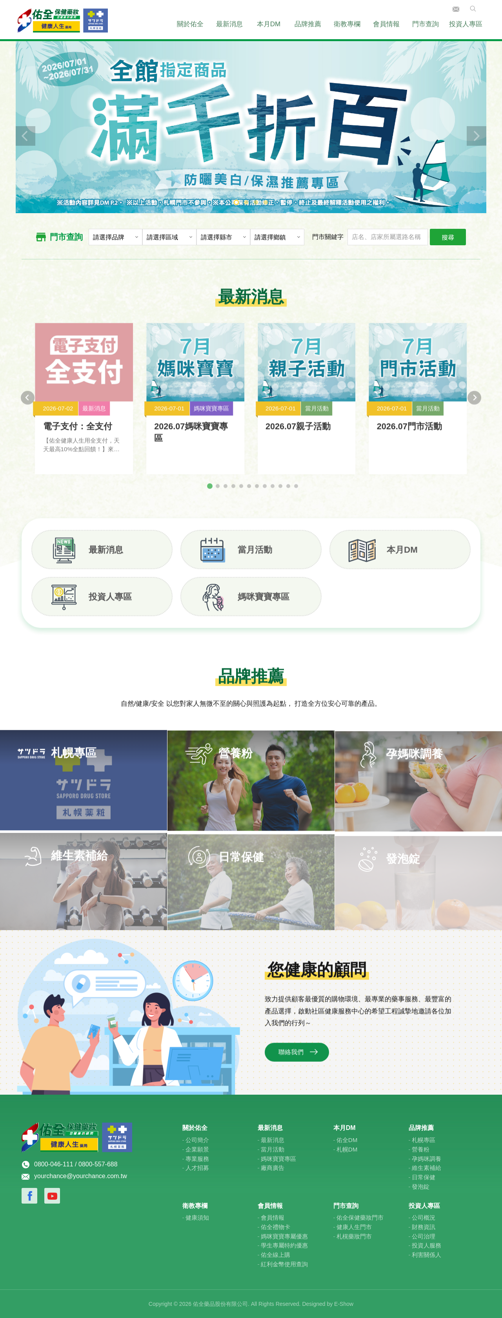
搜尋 (448, 237)
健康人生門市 (354, 1227)
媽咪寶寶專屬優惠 (284, 1236)
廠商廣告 (272, 1167)
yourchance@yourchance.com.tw (80, 1176)
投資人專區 (465, 24)
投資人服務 (426, 1245)
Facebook (29, 1196)
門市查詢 (425, 24)
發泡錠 (420, 1186)
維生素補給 (426, 1167)
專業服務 (197, 1158)
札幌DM (347, 1149)
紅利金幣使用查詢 (284, 1264)
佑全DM (347, 1140)
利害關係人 (426, 1254)
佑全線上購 (275, 1254)
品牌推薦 (308, 24)
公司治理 (423, 1236)
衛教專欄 (347, 24)
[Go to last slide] (28, 405)
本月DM (268, 24)
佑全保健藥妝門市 (360, 1217)
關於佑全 (190, 24)
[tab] (210, 493)
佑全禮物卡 (275, 1227)
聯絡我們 (456, 9)
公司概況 (423, 1217)
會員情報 (386, 24)
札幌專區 (423, 1140)
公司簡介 (197, 1140)
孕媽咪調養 (426, 1158)
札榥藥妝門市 (354, 1236)
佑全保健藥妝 (63, 19)
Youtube (52, 1196)
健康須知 (197, 1217)
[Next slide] (474, 405)
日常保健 (423, 1177)
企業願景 (197, 1149)
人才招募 (197, 1167)
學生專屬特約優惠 (284, 1245)
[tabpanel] (251, 126)
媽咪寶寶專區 (263, 604)
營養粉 (420, 1149)
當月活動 (255, 557)
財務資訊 (423, 1227)
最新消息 (229, 24)
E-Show (343, 1304)
